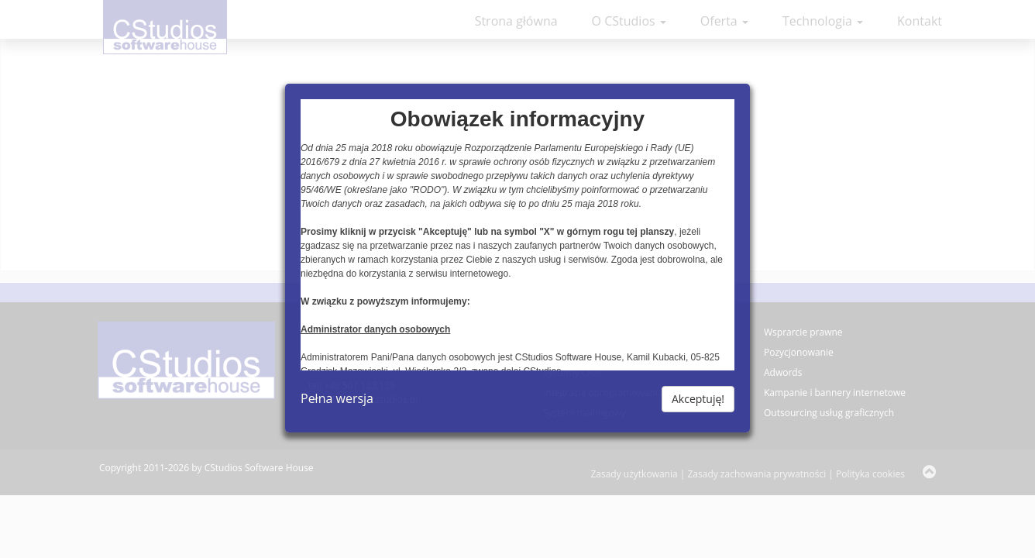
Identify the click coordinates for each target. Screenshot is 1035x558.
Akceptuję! (698, 398)
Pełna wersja (337, 398)
